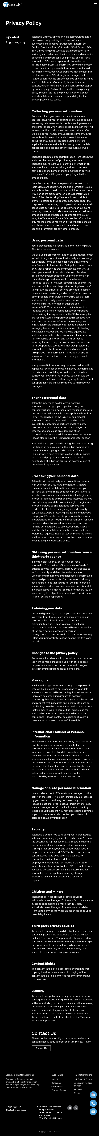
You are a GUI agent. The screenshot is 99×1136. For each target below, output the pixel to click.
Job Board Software (83, 1090)
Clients (77, 1104)
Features (78, 1100)
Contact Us (41, 1048)
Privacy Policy (57, 1097)
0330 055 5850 (13, 1107)
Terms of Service (58, 1101)
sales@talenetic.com (16, 1110)
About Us (55, 1090)
